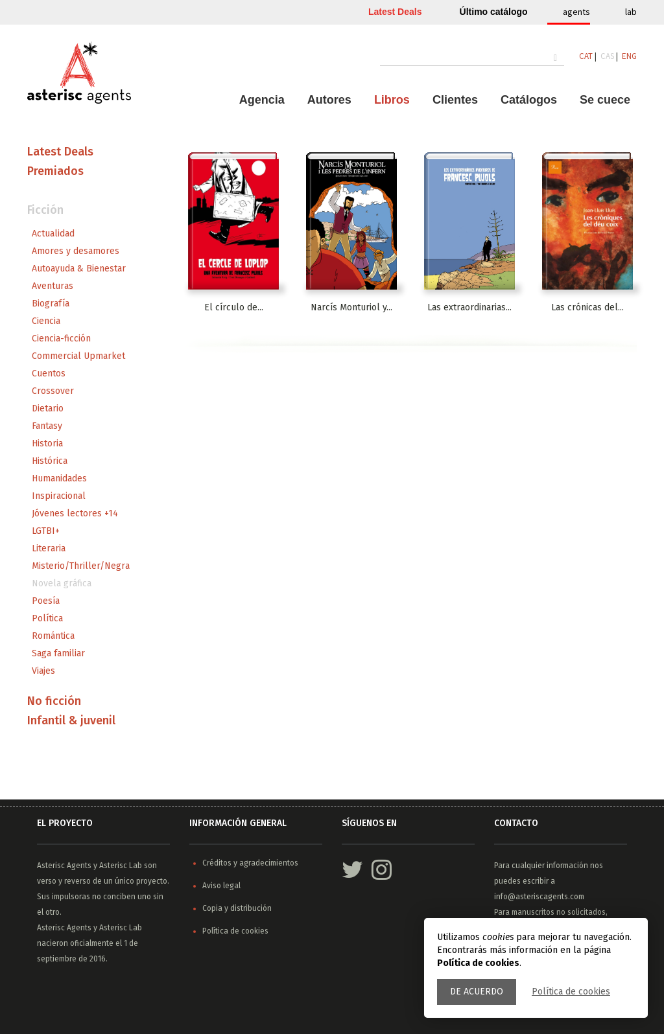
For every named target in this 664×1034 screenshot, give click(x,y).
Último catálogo (494, 11)
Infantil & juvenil (71, 720)
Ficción (45, 210)
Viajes (43, 670)
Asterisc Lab (120, 865)
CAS (607, 56)
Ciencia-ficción (61, 338)
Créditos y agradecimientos (250, 862)
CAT (586, 56)
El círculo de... (233, 307)
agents (576, 11)
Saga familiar (58, 653)
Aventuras (52, 286)
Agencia (262, 99)
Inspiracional (59, 495)
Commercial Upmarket (78, 356)
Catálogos (529, 99)
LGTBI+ (46, 530)
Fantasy (47, 425)
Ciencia (46, 321)
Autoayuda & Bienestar (79, 268)
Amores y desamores (75, 251)
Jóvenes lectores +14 (75, 513)
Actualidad (53, 233)
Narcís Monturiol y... (351, 307)
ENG (629, 56)
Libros (392, 99)
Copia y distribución (237, 908)
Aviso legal (221, 885)
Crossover (53, 390)
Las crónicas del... (587, 307)
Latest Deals (394, 11)
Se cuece (605, 99)
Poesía (46, 600)
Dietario (48, 408)
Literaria (48, 548)
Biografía (50, 303)
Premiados (55, 171)
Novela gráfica (61, 583)
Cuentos (48, 373)
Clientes (455, 99)
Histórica (49, 460)
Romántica (53, 635)
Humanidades (59, 478)
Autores (329, 99)
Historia (47, 443)
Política (47, 618)
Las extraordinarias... (469, 307)
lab (631, 11)
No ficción (54, 701)
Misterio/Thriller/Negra (81, 565)
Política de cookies (571, 991)
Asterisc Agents (64, 865)
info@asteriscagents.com (539, 896)
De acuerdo (476, 991)
